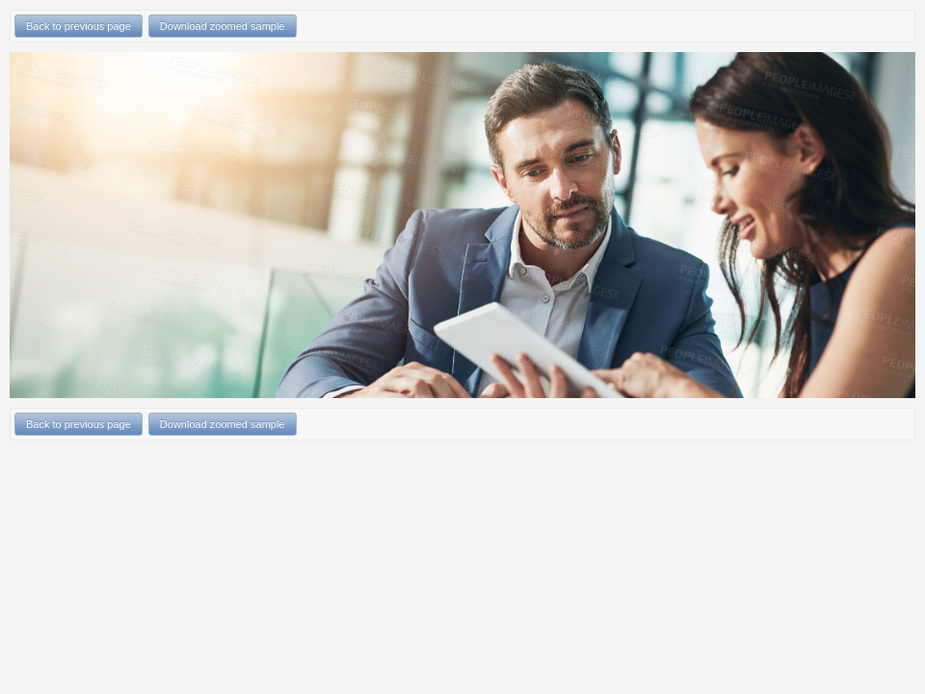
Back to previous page (78, 26)
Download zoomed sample (222, 26)
